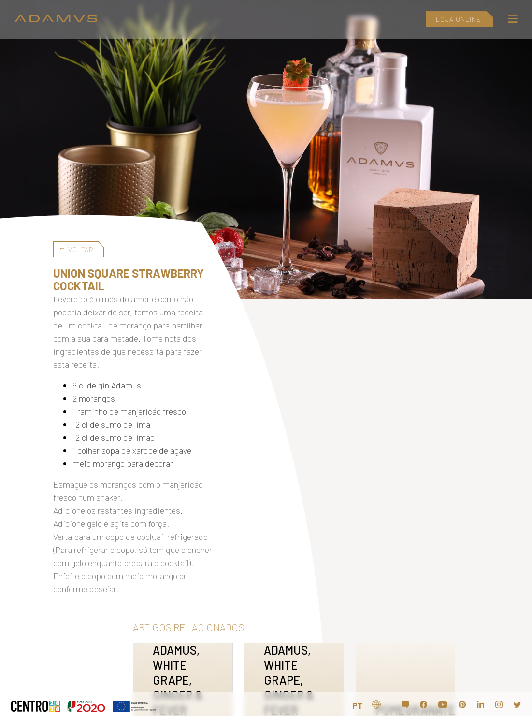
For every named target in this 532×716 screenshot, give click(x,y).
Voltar (81, 249)
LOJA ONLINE (458, 19)
